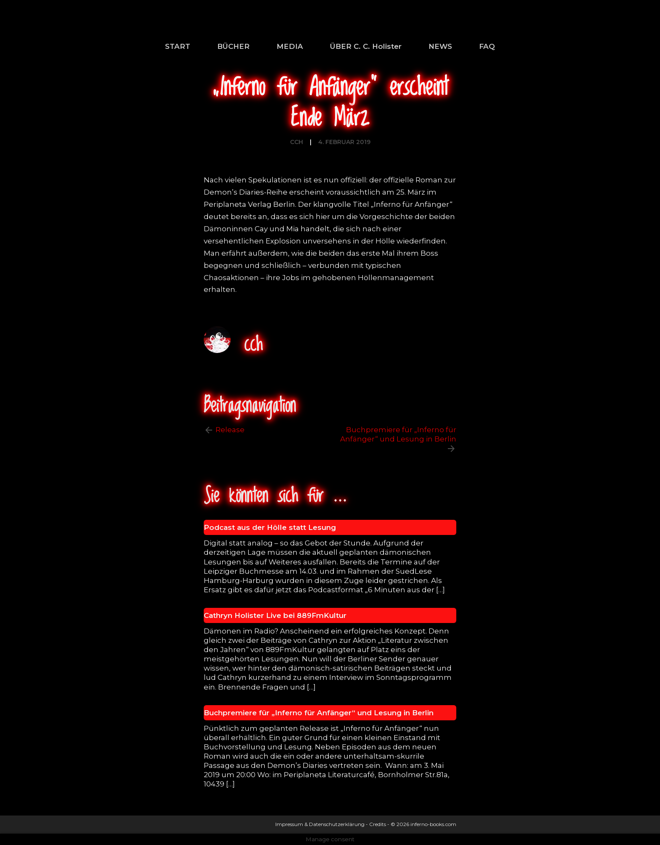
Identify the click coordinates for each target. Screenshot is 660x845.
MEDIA (290, 46)
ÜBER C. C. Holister (366, 46)
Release (230, 429)
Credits (377, 824)
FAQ (487, 46)
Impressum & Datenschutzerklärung (320, 824)
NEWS (440, 46)
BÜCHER (233, 46)
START (177, 46)
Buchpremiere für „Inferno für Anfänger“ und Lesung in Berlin (398, 434)
